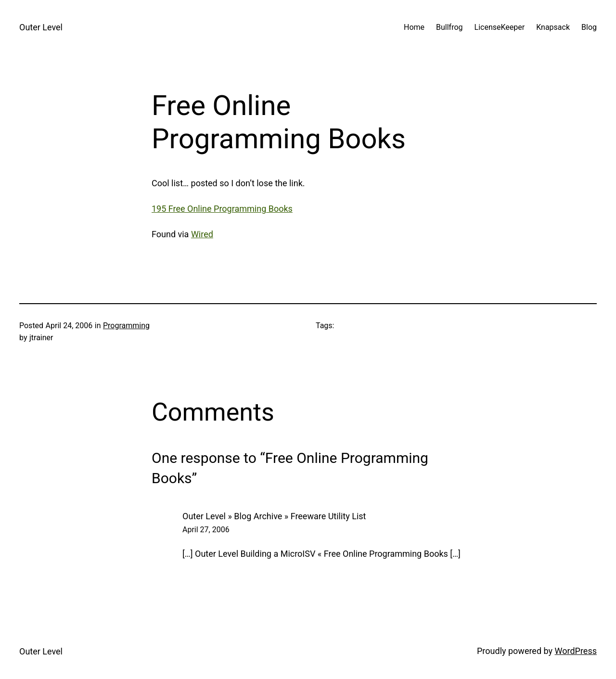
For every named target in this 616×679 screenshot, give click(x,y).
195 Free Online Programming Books (222, 209)
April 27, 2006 (206, 529)
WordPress (576, 651)
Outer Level (41, 27)
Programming (126, 325)
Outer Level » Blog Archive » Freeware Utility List (274, 516)
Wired (202, 234)
